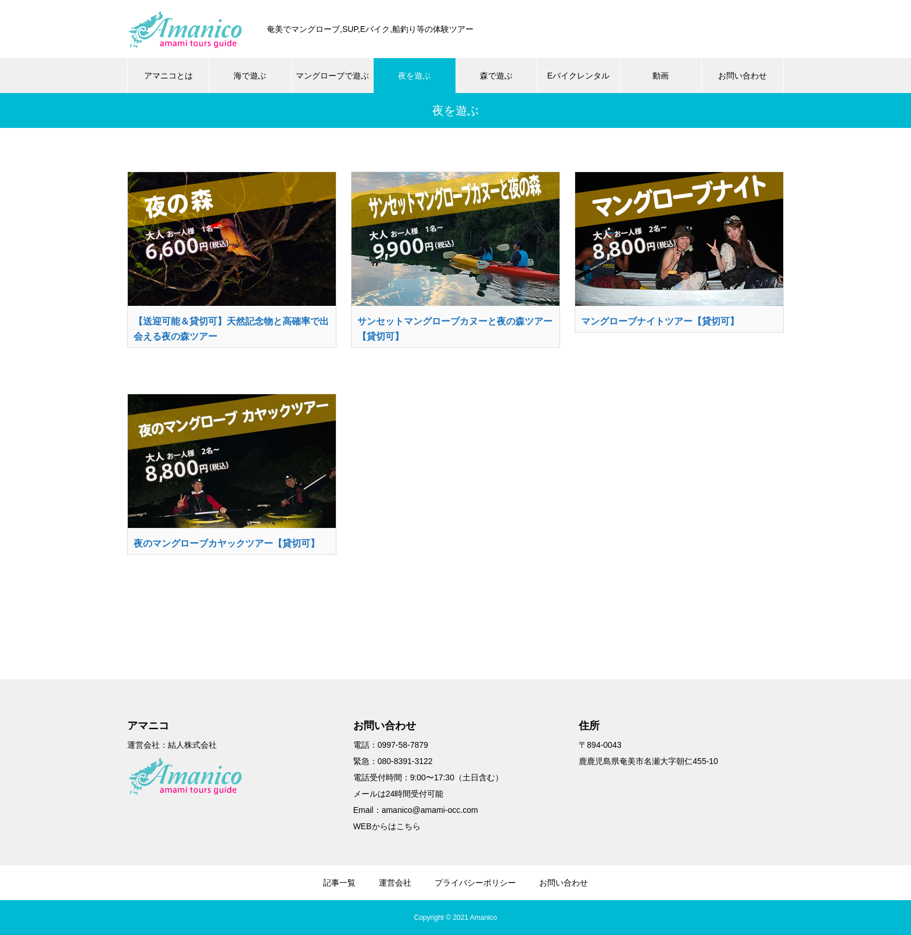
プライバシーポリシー (475, 882)
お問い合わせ (742, 75)
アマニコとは (168, 75)
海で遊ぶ (250, 75)
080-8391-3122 (405, 761)
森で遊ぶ (496, 75)
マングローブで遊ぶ (332, 75)
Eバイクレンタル (578, 75)
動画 (660, 75)
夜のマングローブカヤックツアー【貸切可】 (227, 543)
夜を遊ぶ (414, 75)
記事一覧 (339, 882)
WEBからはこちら (387, 826)
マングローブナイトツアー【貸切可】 (660, 321)
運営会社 (395, 882)
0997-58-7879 (403, 745)
